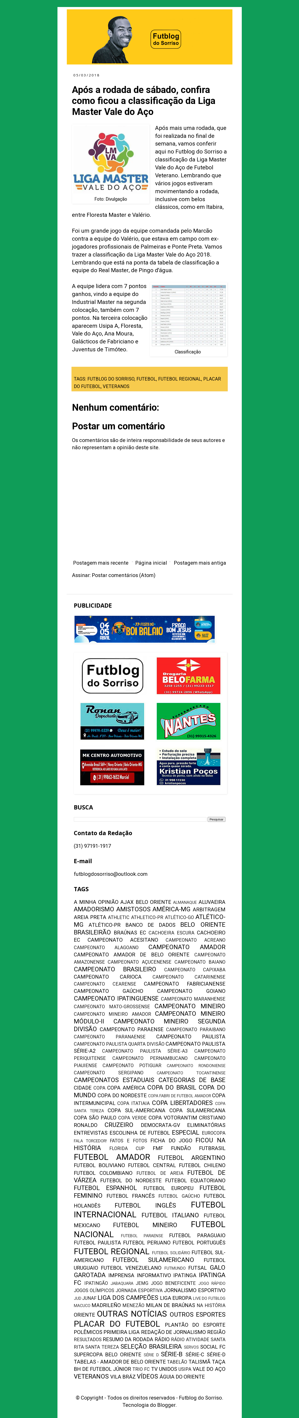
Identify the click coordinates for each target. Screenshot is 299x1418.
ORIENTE (84, 1315)
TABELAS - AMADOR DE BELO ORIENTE (120, 1362)
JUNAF (89, 1298)
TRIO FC (141, 1369)
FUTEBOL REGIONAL (179, 379)
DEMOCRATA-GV (160, 1125)
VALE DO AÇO (209, 1369)
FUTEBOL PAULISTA (97, 1243)
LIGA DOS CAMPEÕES (128, 1297)
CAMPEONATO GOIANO (191, 991)
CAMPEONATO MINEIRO (189, 1006)
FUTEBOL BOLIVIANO (99, 1165)
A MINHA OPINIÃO (96, 902)
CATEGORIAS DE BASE (191, 1079)
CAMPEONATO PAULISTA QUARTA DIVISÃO (119, 1044)
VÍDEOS (147, 1376)
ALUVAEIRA (212, 902)
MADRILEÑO (106, 1305)
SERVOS (191, 1347)
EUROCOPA (213, 1133)
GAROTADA (90, 1275)
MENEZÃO (133, 1305)
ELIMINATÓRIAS (206, 1125)
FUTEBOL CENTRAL (152, 1165)
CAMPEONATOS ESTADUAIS (114, 1079)
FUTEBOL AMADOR (112, 1157)
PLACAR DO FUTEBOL (117, 1324)
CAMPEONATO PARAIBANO (195, 1029)
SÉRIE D (151, 1355)
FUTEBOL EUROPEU (168, 1188)
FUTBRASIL (212, 1148)
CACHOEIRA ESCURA (171, 933)
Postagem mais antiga (200, 563)
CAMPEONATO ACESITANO (123, 940)
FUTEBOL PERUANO (146, 1243)
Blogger (166, 1405)
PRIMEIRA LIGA (121, 1332)
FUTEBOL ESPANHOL (105, 1187)
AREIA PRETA (90, 917)
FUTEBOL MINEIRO (145, 1225)
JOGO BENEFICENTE (173, 1283)
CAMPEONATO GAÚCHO (108, 991)
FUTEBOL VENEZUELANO (131, 1268)
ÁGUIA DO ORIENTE (182, 1377)
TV (154, 1369)
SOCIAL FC (212, 1347)
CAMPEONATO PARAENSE (132, 1029)
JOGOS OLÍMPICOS (94, 1290)
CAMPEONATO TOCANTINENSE (191, 1073)
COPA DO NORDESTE (122, 1095)
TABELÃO (177, 1362)
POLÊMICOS (88, 1332)
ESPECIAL (185, 1132)
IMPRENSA (121, 1275)
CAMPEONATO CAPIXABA (194, 970)
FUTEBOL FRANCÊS (131, 1196)
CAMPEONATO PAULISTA (190, 1037)
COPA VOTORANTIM (173, 1118)
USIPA (184, 1369)
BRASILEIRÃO (92, 932)
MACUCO (82, 1305)
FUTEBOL (146, 379)
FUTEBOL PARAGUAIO (197, 1235)
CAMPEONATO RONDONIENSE (196, 1065)
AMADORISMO (94, 909)
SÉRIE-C (194, 1354)
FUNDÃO (181, 1148)
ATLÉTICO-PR (105, 925)
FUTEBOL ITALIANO (170, 1215)
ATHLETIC (118, 917)
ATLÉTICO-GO (179, 917)
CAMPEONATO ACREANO (195, 940)
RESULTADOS (88, 1339)
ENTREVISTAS (90, 1133)
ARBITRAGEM (209, 909)
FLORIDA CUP (127, 1148)
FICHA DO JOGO (171, 1141)
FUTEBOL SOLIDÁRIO (171, 1253)
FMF (158, 1148)
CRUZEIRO (118, 1124)
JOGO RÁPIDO (211, 1283)
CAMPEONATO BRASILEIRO (115, 969)
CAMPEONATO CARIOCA (108, 977)
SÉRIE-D (216, 1354)
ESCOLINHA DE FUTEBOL (140, 1133)
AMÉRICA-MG (171, 909)
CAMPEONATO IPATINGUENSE (116, 998)
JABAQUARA (121, 1283)
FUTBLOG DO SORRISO (110, 379)
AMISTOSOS (133, 909)
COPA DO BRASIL (171, 1087)
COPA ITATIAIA (133, 1103)
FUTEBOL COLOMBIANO (103, 1173)
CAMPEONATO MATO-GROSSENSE (112, 1006)
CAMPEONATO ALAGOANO (106, 947)
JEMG (142, 1283)
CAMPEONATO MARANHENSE (193, 999)
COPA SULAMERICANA (197, 1110)
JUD (77, 1298)
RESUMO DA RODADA (128, 1339)
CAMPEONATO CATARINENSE (189, 977)
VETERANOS (116, 386)
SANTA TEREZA (102, 1347)
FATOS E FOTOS (128, 1141)
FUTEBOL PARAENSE (142, 1235)
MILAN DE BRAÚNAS (170, 1305)
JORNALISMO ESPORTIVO (194, 1290)
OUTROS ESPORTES (197, 1314)
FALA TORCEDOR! (90, 1141)
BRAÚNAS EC (130, 933)
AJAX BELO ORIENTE (145, 902)
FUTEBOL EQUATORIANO (195, 1180)
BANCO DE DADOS (150, 925)
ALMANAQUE (185, 902)
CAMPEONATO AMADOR (186, 947)
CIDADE (83, 1088)
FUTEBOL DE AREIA (159, 1173)
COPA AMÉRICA (126, 1088)
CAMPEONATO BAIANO (199, 962)
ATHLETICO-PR (147, 917)
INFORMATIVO (154, 1275)
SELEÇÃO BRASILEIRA (151, 1346)
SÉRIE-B (171, 1354)
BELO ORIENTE (202, 924)
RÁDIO (162, 1339)
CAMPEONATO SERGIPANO (108, 1073)
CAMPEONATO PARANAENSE (110, 1037)
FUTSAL (197, 1268)
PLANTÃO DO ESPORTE (195, 1325)
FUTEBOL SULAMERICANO (153, 1259)
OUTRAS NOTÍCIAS (132, 1314)
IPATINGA (184, 1275)
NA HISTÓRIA (211, 1305)
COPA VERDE (132, 1118)
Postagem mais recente (100, 563)
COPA (99, 1088)
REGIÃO (216, 1332)
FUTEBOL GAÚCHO (179, 1196)
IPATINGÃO (96, 1283)
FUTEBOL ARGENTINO (191, 1157)
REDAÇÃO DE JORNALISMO (173, 1332)
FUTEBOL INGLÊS (145, 1205)
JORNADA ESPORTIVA (139, 1290)
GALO (217, 1267)
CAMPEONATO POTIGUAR (132, 1065)
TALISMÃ (199, 1362)
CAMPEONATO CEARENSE (105, 984)
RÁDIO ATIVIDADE (190, 1339)
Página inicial (151, 563)
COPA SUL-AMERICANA (136, 1110)
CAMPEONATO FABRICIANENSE (184, 984)
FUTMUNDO (175, 1268)
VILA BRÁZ (123, 1377)
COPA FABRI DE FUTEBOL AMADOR (179, 1096)
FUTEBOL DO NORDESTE (131, 1180)
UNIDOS (168, 1369)
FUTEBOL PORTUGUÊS (199, 1243)
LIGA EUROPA (176, 1298)
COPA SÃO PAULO (95, 1118)
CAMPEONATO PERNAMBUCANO (150, 1058)
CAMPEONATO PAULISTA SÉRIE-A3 (145, 1051)
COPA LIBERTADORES (182, 1102)
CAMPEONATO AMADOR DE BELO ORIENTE (132, 955)
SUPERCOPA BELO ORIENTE (107, 1354)
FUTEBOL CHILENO (202, 1165)
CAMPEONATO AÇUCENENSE (139, 962)
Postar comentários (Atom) (124, 575)
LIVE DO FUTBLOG (209, 1298)
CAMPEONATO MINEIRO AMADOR (112, 1014)
